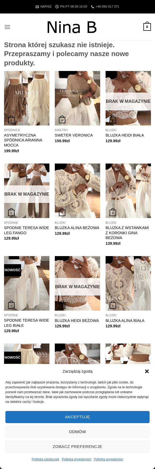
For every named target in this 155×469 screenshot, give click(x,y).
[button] (147, 371)
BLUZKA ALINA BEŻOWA (77, 228)
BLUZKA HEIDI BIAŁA (125, 135)
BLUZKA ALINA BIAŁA (125, 320)
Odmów (77, 431)
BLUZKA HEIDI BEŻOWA (77, 320)
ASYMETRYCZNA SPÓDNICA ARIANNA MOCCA (23, 140)
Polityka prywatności (76, 459)
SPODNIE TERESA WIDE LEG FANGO (26, 230)
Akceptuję (77, 416)
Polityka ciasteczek (45, 459)
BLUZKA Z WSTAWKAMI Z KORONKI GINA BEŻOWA (127, 233)
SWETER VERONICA (74, 135)
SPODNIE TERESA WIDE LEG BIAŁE (26, 323)
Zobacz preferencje (77, 446)
